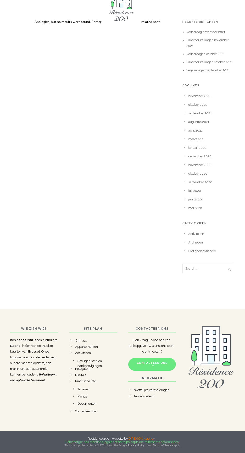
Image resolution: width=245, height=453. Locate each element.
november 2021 (199, 96)
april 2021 (195, 130)
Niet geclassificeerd (202, 251)
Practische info (85, 381)
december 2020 (200, 156)
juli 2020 (194, 191)
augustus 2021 (198, 122)
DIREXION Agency (141, 438)
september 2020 (200, 182)
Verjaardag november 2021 (205, 32)
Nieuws (80, 375)
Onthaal (81, 340)
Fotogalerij (82, 368)
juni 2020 (195, 199)
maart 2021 (196, 139)
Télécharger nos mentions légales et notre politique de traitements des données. (122, 442)
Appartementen (86, 346)
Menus (82, 396)
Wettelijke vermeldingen (151, 390)
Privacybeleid (144, 396)
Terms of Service (163, 445)
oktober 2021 (197, 104)
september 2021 (200, 113)
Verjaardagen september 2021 (207, 70)
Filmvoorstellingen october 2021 (209, 62)
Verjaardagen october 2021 (205, 54)
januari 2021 (197, 147)
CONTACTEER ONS (152, 364)
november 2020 (200, 165)
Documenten (87, 403)
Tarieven (83, 389)
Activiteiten (196, 234)
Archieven (195, 242)
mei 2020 (195, 208)
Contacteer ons (85, 411)
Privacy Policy (136, 445)
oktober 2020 (197, 173)
